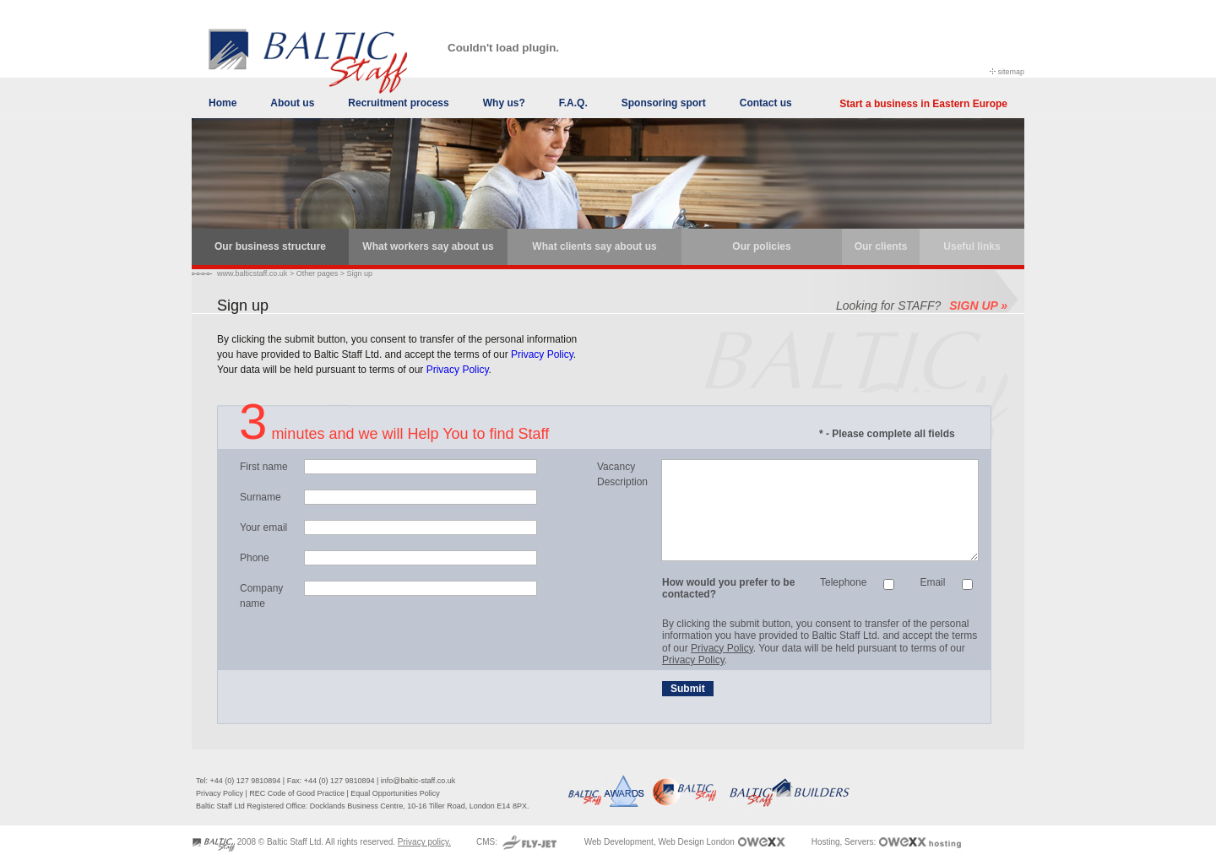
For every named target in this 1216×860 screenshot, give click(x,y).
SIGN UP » (978, 305)
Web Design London (696, 841)
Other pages (317, 273)
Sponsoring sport (664, 103)
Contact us (766, 103)
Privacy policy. (424, 841)
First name (264, 467)
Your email (263, 527)
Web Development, (620, 841)
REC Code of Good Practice (297, 793)
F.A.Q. (573, 103)
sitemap (1010, 71)
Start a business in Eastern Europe (923, 104)
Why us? (504, 103)
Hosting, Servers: (845, 841)
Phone (254, 558)
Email (932, 582)
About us (292, 103)
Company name (261, 595)
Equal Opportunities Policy (395, 793)
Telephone (843, 582)
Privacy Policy (542, 354)
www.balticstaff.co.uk (252, 273)
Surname (260, 497)
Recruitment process (398, 103)
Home (222, 103)
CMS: (488, 841)
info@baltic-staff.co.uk (418, 780)
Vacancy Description (622, 474)
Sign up (359, 273)
